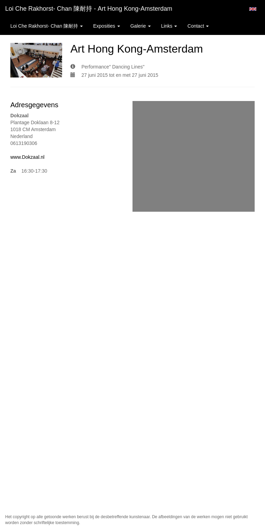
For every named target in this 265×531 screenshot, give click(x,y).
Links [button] (169, 26)
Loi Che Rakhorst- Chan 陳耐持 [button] (46, 26)
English (253, 9)
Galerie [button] (140, 26)
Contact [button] (198, 26)
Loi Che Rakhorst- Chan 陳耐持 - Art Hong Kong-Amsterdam (88, 8)
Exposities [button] (106, 26)
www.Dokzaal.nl (27, 157)
